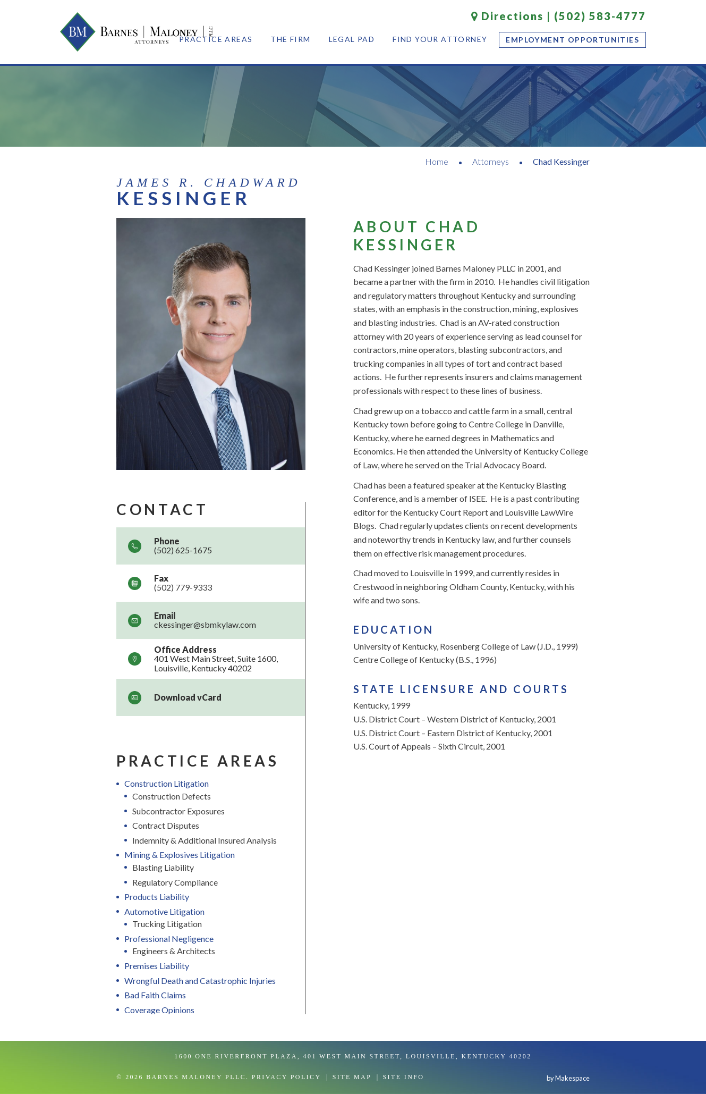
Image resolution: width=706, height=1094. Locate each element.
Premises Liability (156, 966)
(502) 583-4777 (600, 16)
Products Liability (156, 896)
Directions (507, 16)
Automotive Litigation (164, 911)
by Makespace (568, 1078)
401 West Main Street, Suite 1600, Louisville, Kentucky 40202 (216, 663)
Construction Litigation (166, 783)
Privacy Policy (286, 1077)
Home (436, 161)
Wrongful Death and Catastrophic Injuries (200, 980)
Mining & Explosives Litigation (179, 854)
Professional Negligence (169, 938)
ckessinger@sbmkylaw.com (205, 624)
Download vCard (188, 697)
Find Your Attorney (440, 39)
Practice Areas (216, 39)
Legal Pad (352, 39)
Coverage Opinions (159, 1010)
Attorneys (490, 161)
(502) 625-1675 (183, 550)
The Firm (290, 39)
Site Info (403, 1077)
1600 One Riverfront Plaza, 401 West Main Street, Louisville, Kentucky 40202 (352, 1056)
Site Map (352, 1077)
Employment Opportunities (572, 39)
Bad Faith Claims (155, 995)
